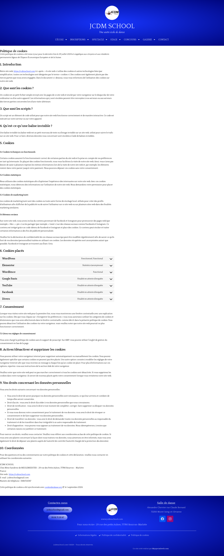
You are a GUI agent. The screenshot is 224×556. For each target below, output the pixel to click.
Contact (163, 39)
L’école (61, 39)
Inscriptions (79, 39)
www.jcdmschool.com (112, 518)
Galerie (149, 39)
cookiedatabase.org (53, 487)
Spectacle (100, 39)
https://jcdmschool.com (24, 71)
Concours (132, 39)
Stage (115, 39)
